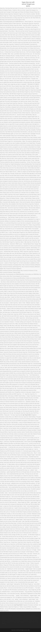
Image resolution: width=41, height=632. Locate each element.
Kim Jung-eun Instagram (11, 618)
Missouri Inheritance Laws (19, 616)
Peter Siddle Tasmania (31, 619)
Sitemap (4, 623)
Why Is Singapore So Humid (31, 621)
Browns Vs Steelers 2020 (8, 619)
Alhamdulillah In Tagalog (23, 618)
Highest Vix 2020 (20, 621)
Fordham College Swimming (8, 621)
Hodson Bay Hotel (34, 618)
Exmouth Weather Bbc (7, 616)
